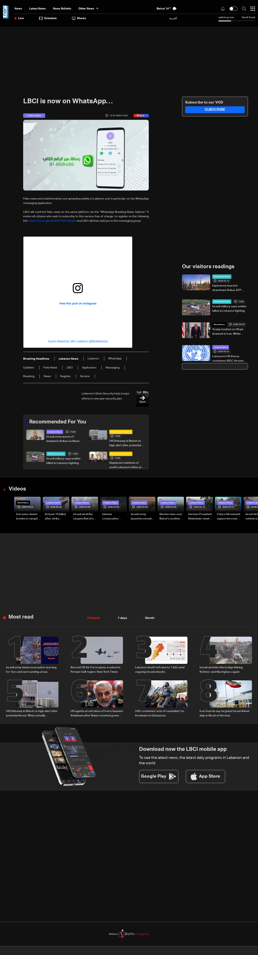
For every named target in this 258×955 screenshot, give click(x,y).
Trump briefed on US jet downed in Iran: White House (227, 332)
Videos (17, 489)
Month (148, 618)
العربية (173, 18)
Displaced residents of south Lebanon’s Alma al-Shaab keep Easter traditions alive (125, 465)
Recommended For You (57, 422)
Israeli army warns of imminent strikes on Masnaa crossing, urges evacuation (64, 439)
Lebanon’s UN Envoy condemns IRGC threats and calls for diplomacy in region (229, 359)
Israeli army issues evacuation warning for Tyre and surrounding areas (31, 669)
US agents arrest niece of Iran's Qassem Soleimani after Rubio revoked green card (97, 714)
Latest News (37, 8)
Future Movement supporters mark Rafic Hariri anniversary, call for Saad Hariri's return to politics (228, 517)
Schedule (48, 18)
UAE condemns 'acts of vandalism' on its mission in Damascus (159, 713)
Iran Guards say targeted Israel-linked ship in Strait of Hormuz (224, 713)
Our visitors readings (208, 266)
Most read (20, 617)
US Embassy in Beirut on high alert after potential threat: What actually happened (125, 444)
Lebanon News (55, 432)
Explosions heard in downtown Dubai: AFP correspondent (226, 288)
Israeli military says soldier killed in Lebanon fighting (63, 461)
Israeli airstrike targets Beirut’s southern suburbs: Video (85, 517)
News (18, 8)
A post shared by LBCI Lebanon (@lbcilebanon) (78, 341)
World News (219, 325)
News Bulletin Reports (121, 432)
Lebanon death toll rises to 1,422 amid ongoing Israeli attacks (160, 669)
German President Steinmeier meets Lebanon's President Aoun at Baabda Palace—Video (200, 517)
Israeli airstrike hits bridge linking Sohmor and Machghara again (221, 669)
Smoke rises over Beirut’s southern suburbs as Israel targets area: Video (170, 517)
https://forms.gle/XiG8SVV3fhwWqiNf (52, 220)
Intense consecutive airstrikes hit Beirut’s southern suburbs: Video (113, 517)
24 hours (93, 618)
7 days (121, 618)
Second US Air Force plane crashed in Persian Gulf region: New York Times (95, 669)
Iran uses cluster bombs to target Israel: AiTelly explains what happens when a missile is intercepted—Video (27, 517)
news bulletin (62, 8)
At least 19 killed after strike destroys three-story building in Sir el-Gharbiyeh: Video (56, 517)
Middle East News (56, 454)
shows (79, 18)
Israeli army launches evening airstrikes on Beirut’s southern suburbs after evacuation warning (142, 517)
